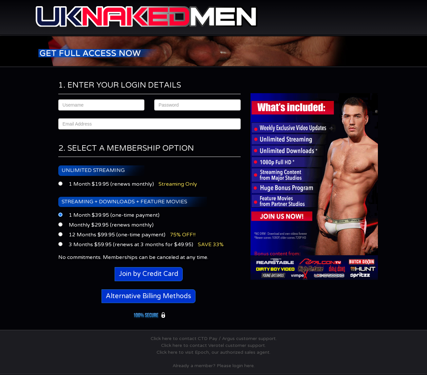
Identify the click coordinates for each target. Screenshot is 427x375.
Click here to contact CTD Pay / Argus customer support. (214, 338)
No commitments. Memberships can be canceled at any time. (133, 257)
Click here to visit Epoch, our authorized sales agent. (213, 352)
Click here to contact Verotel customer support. (213, 345)
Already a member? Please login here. (214, 365)
